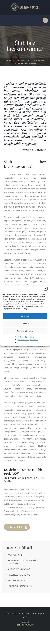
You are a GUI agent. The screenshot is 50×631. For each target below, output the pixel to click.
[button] (45, 288)
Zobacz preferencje (25, 331)
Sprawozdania (16, 580)
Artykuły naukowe (19, 569)
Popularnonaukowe (20, 586)
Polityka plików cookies (26, 337)
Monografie (15, 554)
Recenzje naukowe (19, 574)
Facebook (25, 622)
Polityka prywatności (25, 625)
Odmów (25, 323)
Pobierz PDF (17, 527)
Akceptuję (25, 316)
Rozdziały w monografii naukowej (22, 562)
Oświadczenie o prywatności (28, 340)
